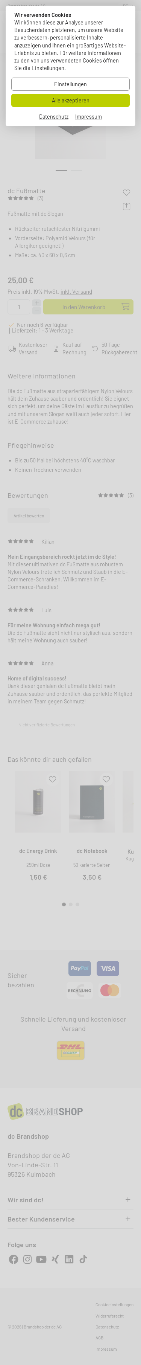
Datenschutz (53, 116)
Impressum (88, 116)
